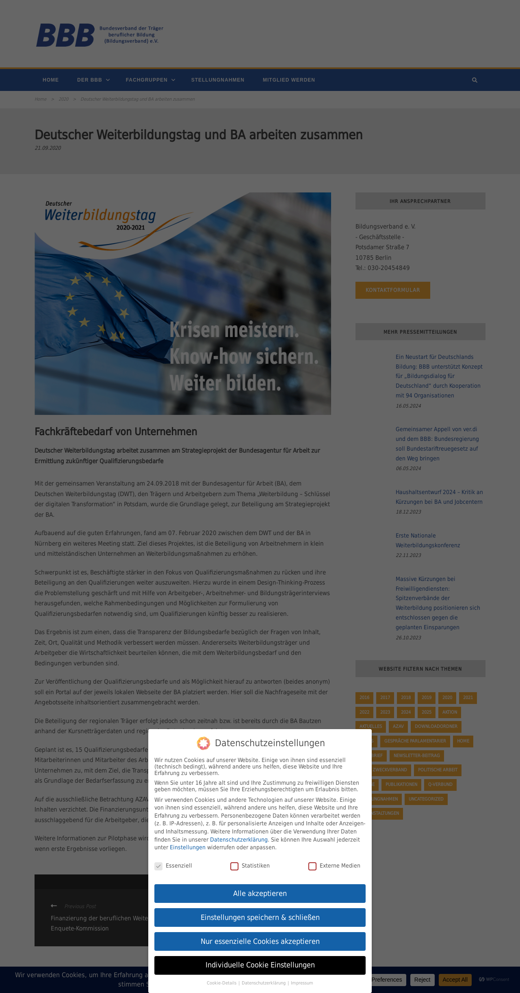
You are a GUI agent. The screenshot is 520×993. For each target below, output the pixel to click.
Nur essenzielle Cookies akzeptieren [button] (260, 939)
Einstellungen (188, 845)
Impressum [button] (302, 980)
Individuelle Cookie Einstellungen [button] (260, 963)
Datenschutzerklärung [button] (264, 980)
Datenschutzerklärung (239, 837)
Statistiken (250, 863)
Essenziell (173, 863)
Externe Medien (334, 863)
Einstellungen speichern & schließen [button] (260, 915)
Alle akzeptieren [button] (260, 891)
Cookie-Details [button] (222, 980)
